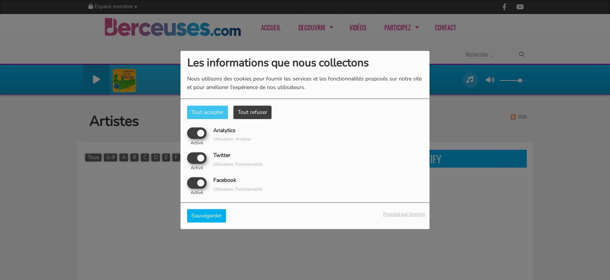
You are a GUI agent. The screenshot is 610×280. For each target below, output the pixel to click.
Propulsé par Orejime (404, 214)
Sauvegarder (206, 216)
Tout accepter (207, 112)
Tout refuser (252, 112)
